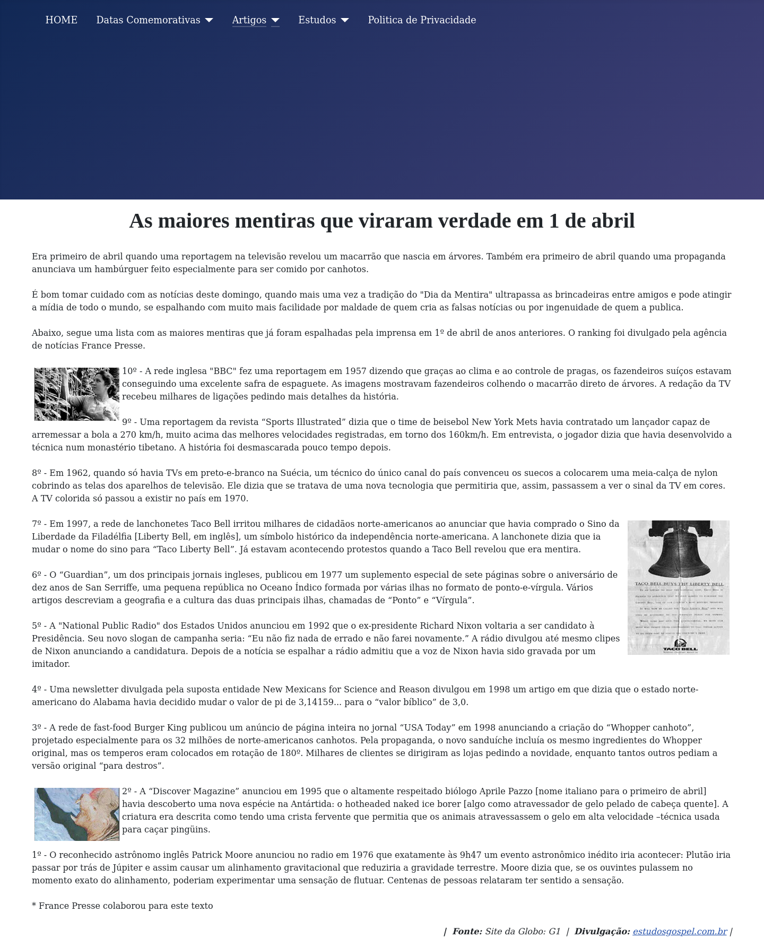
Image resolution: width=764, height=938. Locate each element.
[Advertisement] (382, 120)
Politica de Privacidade (422, 20)
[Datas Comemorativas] (207, 20)
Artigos (249, 20)
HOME (62, 20)
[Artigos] (273, 20)
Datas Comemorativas (148, 20)
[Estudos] (343, 20)
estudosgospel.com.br (679, 931)
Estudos (317, 20)
